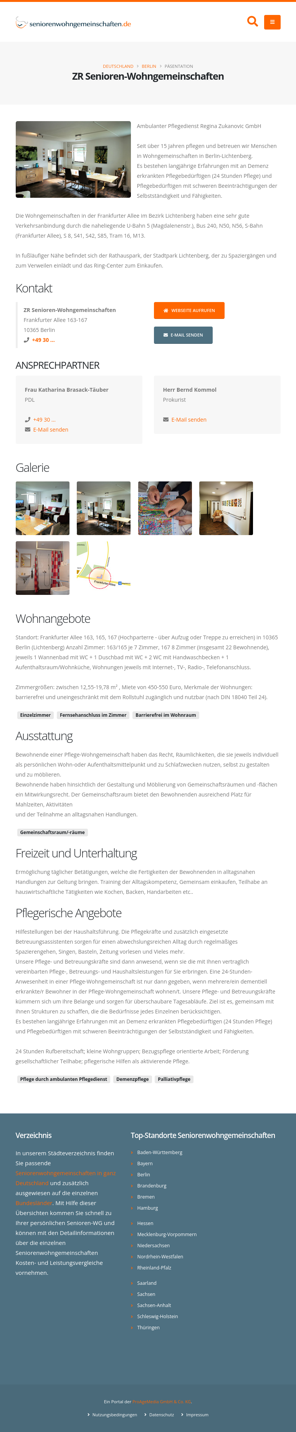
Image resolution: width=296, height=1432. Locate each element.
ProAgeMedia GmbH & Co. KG (162, 1401)
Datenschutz (161, 1414)
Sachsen (146, 1294)
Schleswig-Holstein (158, 1316)
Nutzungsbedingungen (113, 1414)
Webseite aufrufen (189, 310)
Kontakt (34, 288)
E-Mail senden (183, 335)
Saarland (147, 1283)
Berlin (149, 66)
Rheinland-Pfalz (154, 1267)
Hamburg (148, 1208)
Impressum (198, 1414)
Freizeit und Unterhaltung (76, 853)
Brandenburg (152, 1185)
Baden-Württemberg (160, 1152)
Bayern (145, 1163)
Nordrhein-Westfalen (161, 1256)
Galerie (33, 467)
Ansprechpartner (57, 364)
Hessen (145, 1223)
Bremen (146, 1197)
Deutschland (118, 66)
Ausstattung (44, 735)
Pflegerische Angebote (69, 913)
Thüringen (148, 1327)
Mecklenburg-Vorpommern (167, 1234)
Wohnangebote (53, 618)
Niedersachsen (154, 1245)
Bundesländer (35, 1203)
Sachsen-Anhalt (154, 1305)
